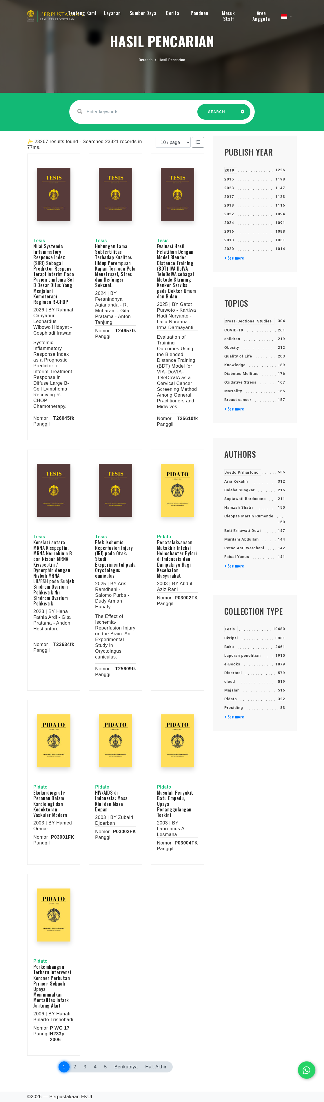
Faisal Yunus (236, 556)
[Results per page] (173, 142)
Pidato (230, 699)
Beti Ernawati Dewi (242, 530)
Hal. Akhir (155, 1066)
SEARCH (217, 115)
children (232, 339)
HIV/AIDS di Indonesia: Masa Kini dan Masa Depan (111, 801)
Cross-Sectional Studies (248, 321)
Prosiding (233, 707)
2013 (229, 240)
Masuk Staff (228, 16)
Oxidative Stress (240, 382)
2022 (229, 214)
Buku (229, 647)
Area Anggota (261, 16)
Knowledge (234, 365)
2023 (229, 188)
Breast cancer (238, 399)
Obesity (231, 347)
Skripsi (231, 638)
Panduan (199, 13)
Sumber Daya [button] (143, 13)
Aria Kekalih (236, 481)
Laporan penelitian (242, 655)
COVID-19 (233, 330)
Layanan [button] (112, 13)
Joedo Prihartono (242, 472)
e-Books (232, 664)
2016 (229, 231)
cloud (229, 681)
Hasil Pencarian (172, 60)
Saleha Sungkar (239, 490)
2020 (229, 249)
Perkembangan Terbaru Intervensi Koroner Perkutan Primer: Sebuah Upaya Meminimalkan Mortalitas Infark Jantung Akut (52, 986)
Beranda (146, 60)
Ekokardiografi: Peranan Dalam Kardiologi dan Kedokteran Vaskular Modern (50, 803)
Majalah (232, 690)
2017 (229, 196)
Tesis (230, 629)
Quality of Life (238, 356)
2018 (229, 205)
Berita (172, 13)
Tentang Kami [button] (82, 13)
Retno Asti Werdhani (244, 548)
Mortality (233, 391)
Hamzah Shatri (238, 507)
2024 (229, 222)
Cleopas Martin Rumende (248, 516)
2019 (229, 170)
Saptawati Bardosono (245, 499)
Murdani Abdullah (241, 539)
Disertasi (233, 673)
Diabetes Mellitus (241, 373)
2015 (229, 179)
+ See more (234, 258)
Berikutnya (126, 1066)
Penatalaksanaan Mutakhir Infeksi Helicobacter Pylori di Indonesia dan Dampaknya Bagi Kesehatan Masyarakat (177, 559)
